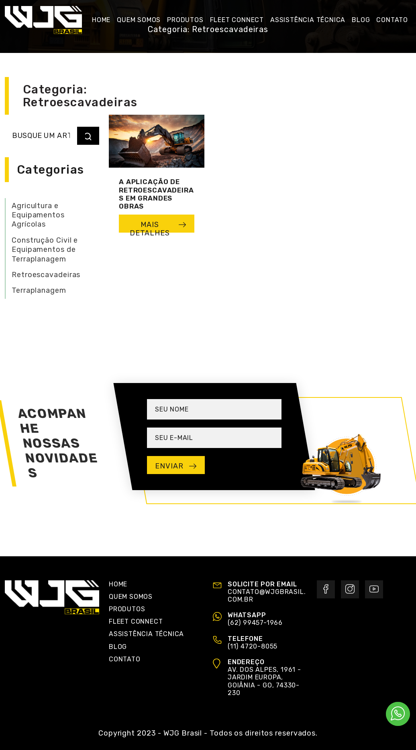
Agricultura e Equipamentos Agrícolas (38, 215)
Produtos (127, 609)
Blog (118, 647)
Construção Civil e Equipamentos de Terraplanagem (45, 250)
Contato (125, 659)
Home (118, 584)
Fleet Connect (136, 621)
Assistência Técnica (146, 634)
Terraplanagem (39, 290)
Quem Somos (131, 596)
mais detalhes (158, 226)
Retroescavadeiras (46, 274)
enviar (176, 466)
